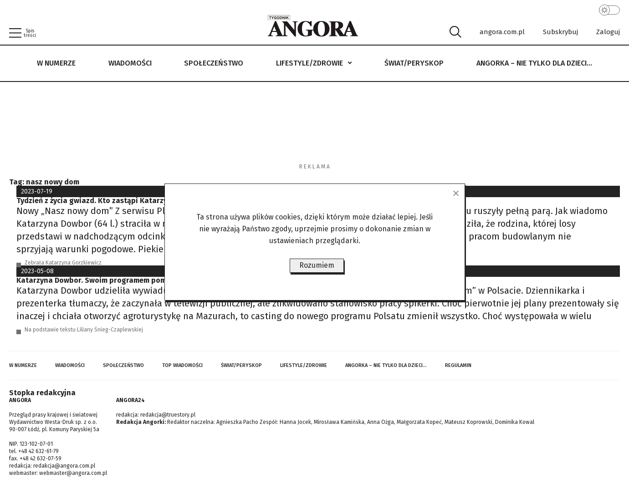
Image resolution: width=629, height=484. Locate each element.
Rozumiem (316, 265)
